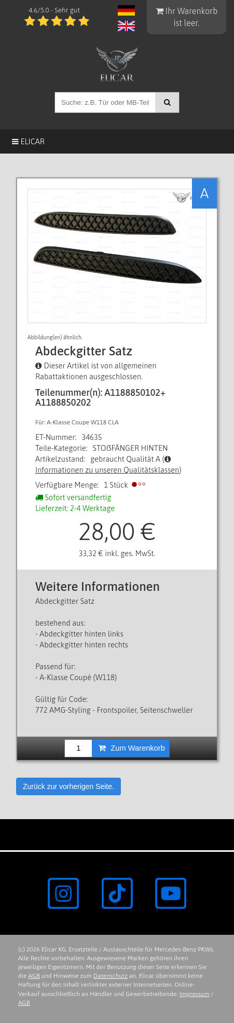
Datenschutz (110, 975)
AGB (34, 975)
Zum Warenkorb (132, 748)
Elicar (28, 141)
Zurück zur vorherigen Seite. (68, 786)
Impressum (195, 994)
